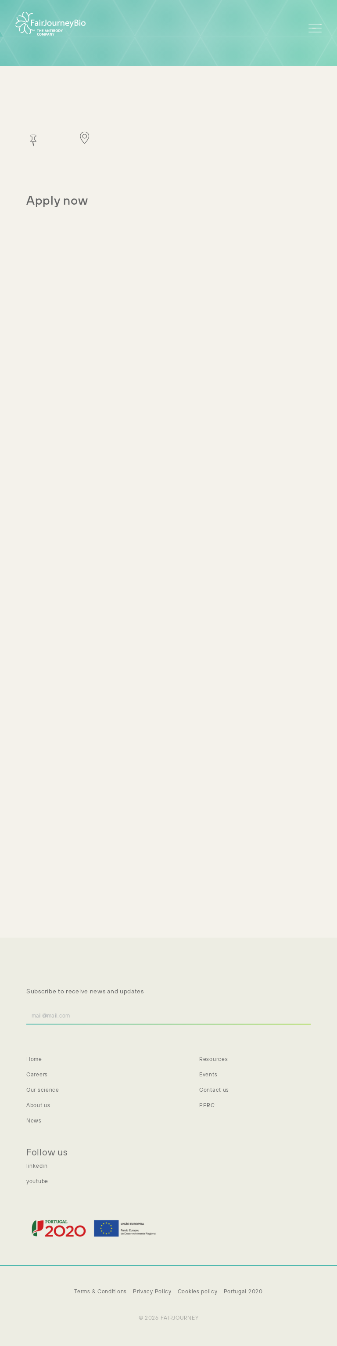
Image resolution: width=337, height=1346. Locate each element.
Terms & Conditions (100, 1291)
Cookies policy (198, 1291)
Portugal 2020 (243, 1291)
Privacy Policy (152, 1291)
